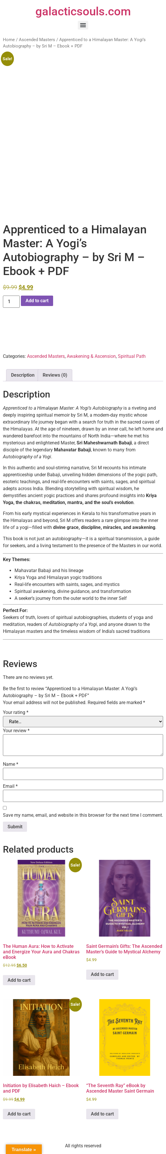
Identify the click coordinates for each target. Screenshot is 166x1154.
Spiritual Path (132, 356)
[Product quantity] (11, 302)
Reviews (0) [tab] (55, 375)
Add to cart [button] (19, 980)
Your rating (15, 712)
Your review (16, 730)
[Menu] (83, 25)
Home (9, 39)
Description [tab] (23, 375)
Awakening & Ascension (91, 356)
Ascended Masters (37, 39)
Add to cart (37, 300)
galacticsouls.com (83, 11)
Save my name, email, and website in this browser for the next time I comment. (83, 815)
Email (10, 786)
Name (10, 764)
